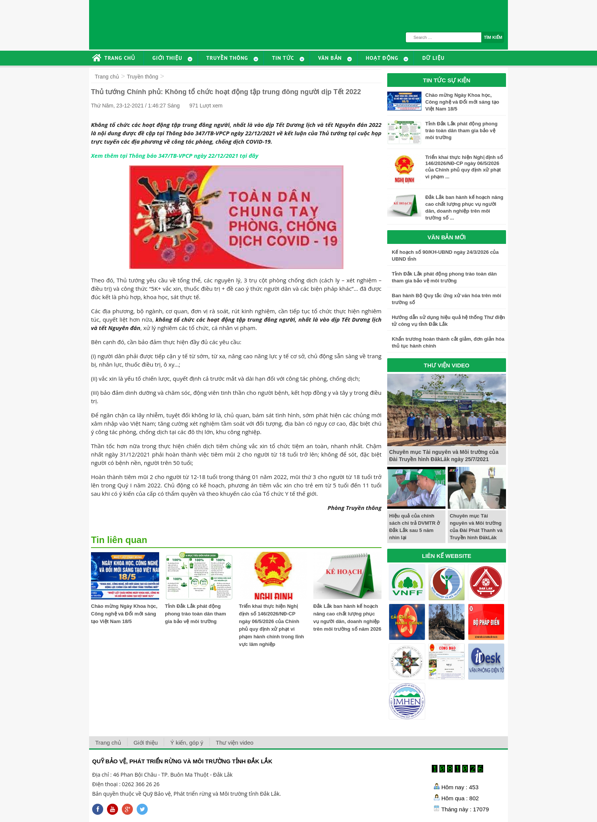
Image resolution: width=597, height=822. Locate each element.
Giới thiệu (146, 742)
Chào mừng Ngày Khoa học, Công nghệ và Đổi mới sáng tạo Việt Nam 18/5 (124, 613)
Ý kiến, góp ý (186, 742)
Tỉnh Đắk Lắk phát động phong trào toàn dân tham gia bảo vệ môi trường (195, 613)
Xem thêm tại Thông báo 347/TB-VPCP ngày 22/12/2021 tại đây (175, 155)
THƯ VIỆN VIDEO (446, 365)
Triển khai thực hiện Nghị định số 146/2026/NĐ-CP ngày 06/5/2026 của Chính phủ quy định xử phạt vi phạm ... (464, 166)
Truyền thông (142, 77)
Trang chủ (107, 77)
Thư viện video (235, 742)
